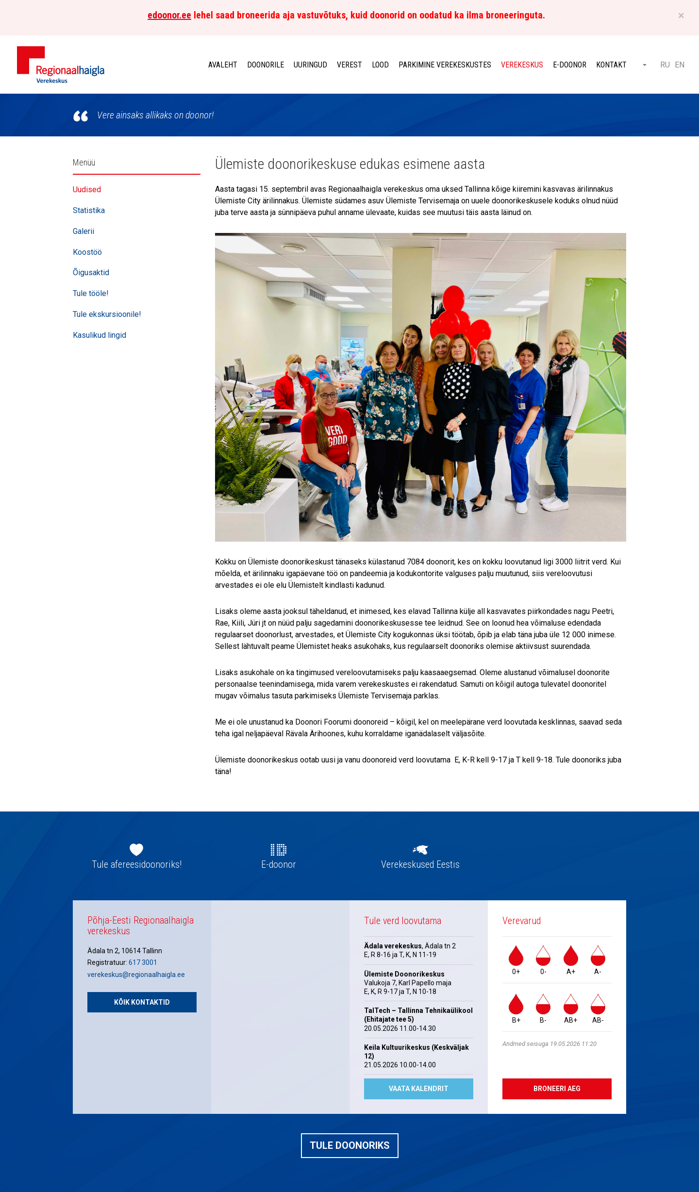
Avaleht (222, 64)
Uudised (87, 189)
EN (679, 64)
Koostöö (87, 252)
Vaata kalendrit (419, 1089)
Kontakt (611, 64)
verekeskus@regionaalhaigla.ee (136, 974)
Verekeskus (522, 64)
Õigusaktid (91, 272)
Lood (380, 64)
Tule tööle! (91, 293)
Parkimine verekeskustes (445, 64)
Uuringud (310, 64)
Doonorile (265, 64)
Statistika (89, 210)
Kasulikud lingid (99, 335)
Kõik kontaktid (142, 1002)
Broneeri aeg (557, 1089)
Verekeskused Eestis (420, 864)
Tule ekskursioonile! (107, 314)
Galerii (83, 231)
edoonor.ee (169, 15)
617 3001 (143, 962)
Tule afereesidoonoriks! (137, 864)
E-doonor (569, 64)
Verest (349, 64)
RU (665, 64)
